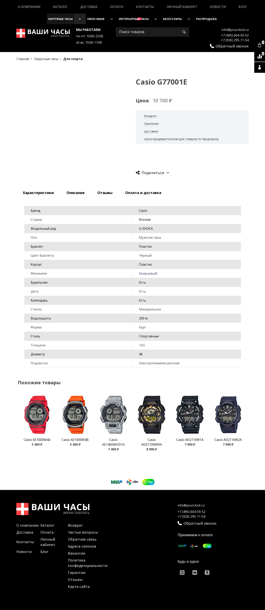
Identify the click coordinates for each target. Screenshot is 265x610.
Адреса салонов (82, 546)
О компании (29, 7)
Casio (143, 210)
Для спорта (73, 59)
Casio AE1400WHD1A (113, 442)
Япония (145, 219)
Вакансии (76, 553)
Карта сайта (79, 586)
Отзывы (75, 579)
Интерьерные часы (134, 19)
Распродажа (206, 19)
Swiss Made (96, 19)
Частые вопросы (83, 532)
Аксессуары (172, 19)
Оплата (116, 7)
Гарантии (76, 572)
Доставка (88, 7)
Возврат (75, 525)
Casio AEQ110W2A (228, 440)
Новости (218, 7)
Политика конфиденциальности (88, 563)
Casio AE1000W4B (75, 440)
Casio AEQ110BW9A (151, 442)
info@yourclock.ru (235, 30)
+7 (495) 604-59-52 (235, 35)
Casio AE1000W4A (37, 440)
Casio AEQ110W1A (189, 440)
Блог (243, 7)
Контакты (145, 7)
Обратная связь (82, 539)
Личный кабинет (181, 7)
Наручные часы (60, 19)
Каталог (60, 7)
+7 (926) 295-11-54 (235, 40)
